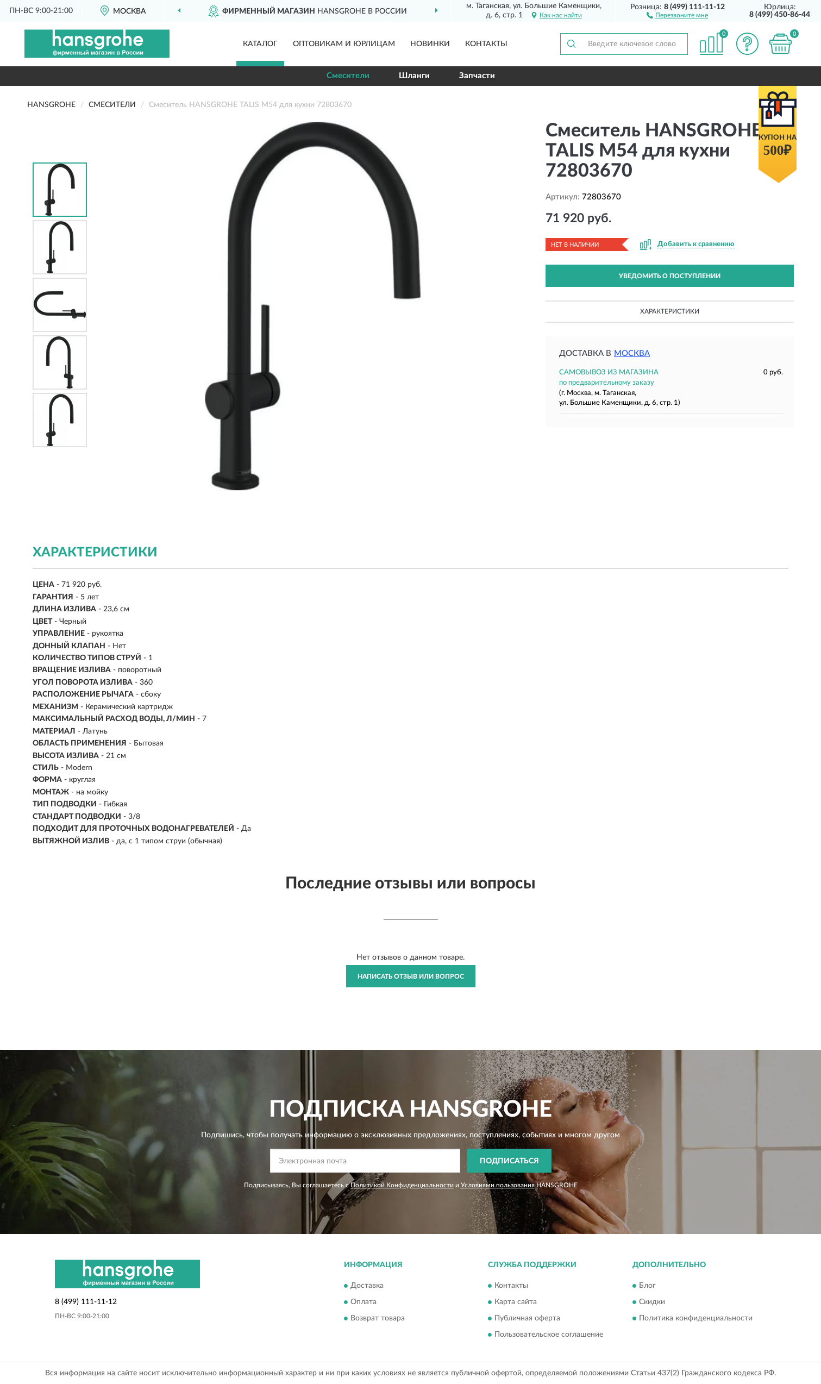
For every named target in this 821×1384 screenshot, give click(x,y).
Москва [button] (632, 353)
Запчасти (477, 76)
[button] (677, 14)
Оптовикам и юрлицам (344, 44)
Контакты (486, 44)
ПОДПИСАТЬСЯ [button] (509, 1161)
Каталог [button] (260, 44)
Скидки (652, 1302)
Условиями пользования (498, 1185)
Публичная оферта (527, 1318)
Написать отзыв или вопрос (411, 976)
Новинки (430, 44)
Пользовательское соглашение (548, 1334)
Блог (647, 1285)
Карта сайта (515, 1302)
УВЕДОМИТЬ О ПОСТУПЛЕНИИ (669, 276)
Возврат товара (377, 1318)
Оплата (363, 1302)
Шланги (414, 76)
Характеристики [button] (669, 311)
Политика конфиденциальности (696, 1318)
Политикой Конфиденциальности (402, 1185)
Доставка (367, 1285)
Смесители (348, 76)
